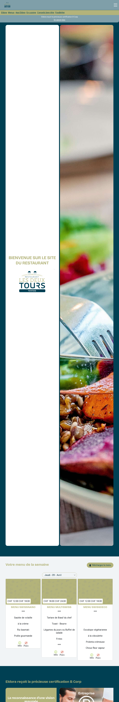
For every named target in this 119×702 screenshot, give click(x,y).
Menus (11, 12)
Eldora (4, 12)
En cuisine (31, 12)
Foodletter (60, 12)
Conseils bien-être (45, 12)
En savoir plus (59, 20)
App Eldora (20, 12)
